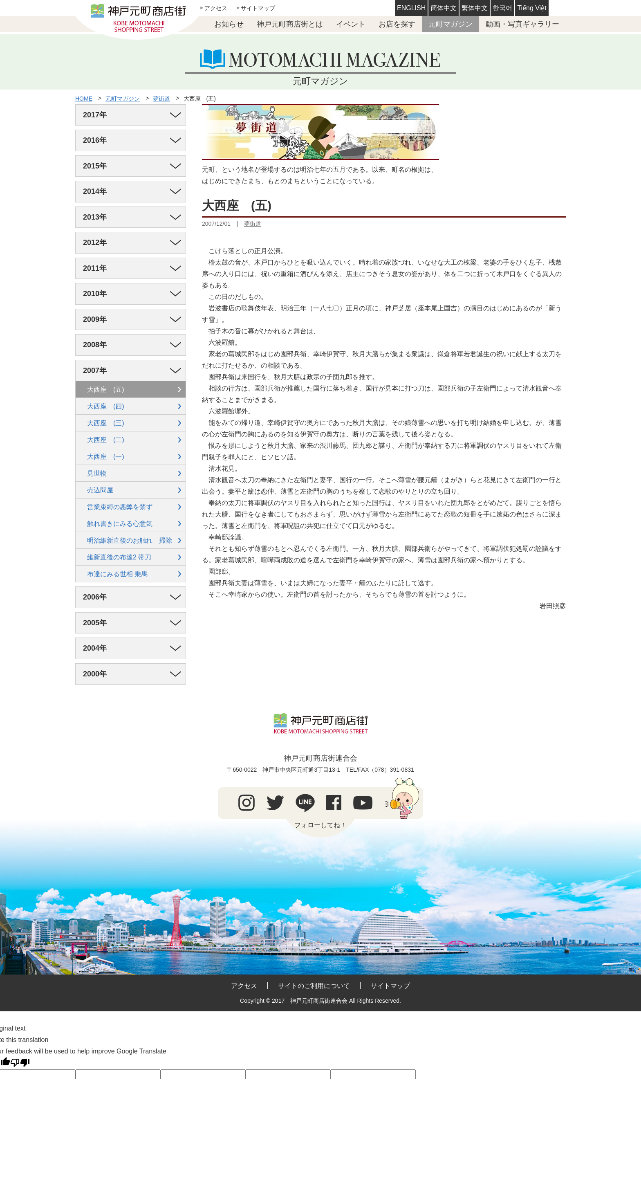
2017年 (95, 115)
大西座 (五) (200, 98)
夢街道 (161, 98)
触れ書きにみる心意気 (119, 523)
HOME (83, 98)
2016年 (95, 140)
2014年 (95, 191)
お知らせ (229, 24)
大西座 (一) (105, 456)
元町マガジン (450, 24)
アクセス (215, 8)
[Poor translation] (20, 1063)
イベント (350, 24)
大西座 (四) (105, 406)
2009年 (95, 319)
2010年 (95, 294)
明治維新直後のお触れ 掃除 (129, 540)
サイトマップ (258, 8)
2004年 (95, 648)
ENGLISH (411, 7)
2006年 (95, 597)
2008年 (95, 345)
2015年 (95, 166)
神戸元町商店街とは (290, 24)
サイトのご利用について (314, 985)
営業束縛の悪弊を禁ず (119, 506)
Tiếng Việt (531, 7)
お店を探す (397, 24)
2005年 (95, 623)
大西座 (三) (105, 423)
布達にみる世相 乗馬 (117, 573)
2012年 (95, 242)
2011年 (95, 268)
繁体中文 (475, 7)
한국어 (502, 7)
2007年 (95, 370)
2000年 (95, 674)
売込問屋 (100, 490)
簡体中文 (443, 7)
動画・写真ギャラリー (522, 24)
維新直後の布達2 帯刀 (119, 557)
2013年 (95, 217)
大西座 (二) (105, 439)
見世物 (97, 473)
